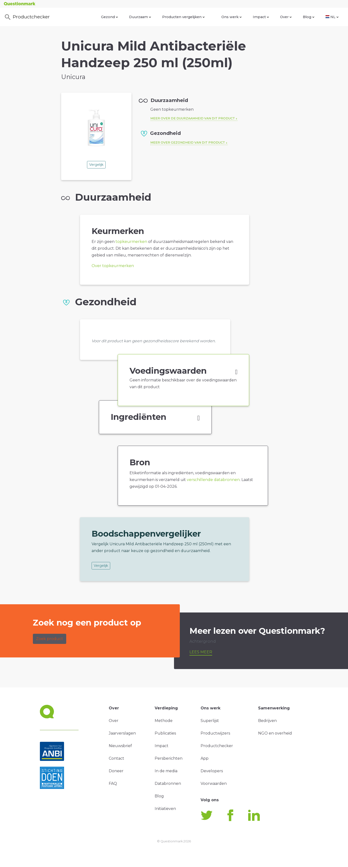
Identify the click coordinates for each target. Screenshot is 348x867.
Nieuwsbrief (120, 745)
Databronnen (168, 783)
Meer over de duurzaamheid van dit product (192, 118)
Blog (308, 17)
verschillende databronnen (213, 479)
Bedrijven (267, 720)
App (205, 758)
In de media (166, 771)
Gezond (109, 17)
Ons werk (231, 17)
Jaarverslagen (122, 733)
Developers (212, 771)
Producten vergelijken (183, 17)
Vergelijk (96, 164)
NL (332, 17)
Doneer (116, 771)
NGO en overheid (275, 733)
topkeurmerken (131, 241)
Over (286, 17)
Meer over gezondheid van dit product (187, 142)
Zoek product (49, 638)
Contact (116, 758)
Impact (261, 17)
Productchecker (27, 17)
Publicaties (165, 733)
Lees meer (200, 652)
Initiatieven (165, 808)
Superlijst (210, 720)
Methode (164, 720)
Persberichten (168, 758)
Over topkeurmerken (113, 265)
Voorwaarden (214, 783)
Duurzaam (140, 17)
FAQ (113, 783)
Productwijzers (215, 733)
